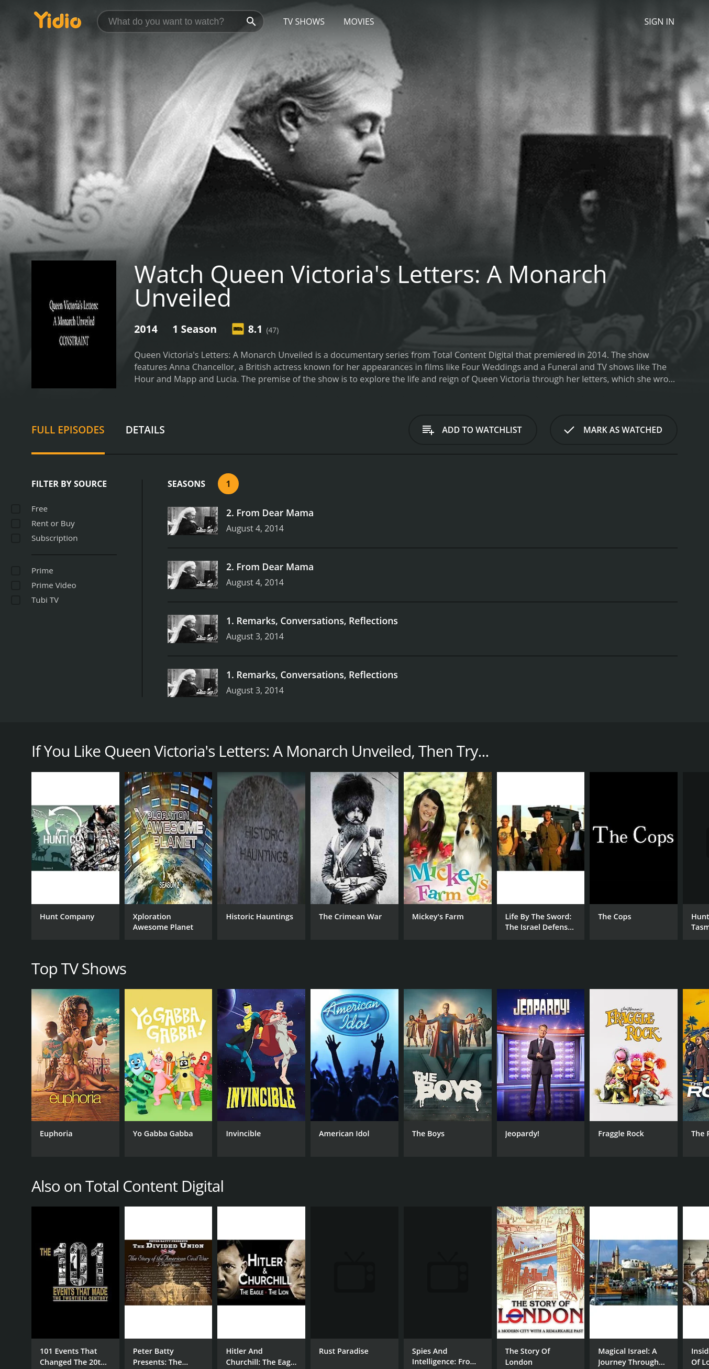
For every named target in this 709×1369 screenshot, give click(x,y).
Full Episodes (68, 429)
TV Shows (304, 21)
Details (145, 429)
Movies (359, 21)
